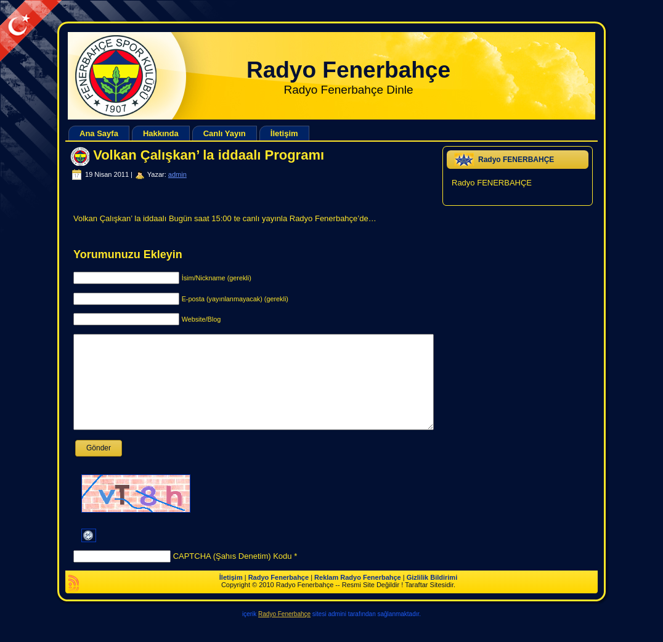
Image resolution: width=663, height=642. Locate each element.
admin (177, 174)
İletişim (231, 595)
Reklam (326, 595)
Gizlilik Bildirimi (432, 595)
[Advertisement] (224, 28)
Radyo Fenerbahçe (348, 70)
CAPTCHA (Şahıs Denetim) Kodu (232, 574)
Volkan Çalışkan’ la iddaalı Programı (208, 155)
